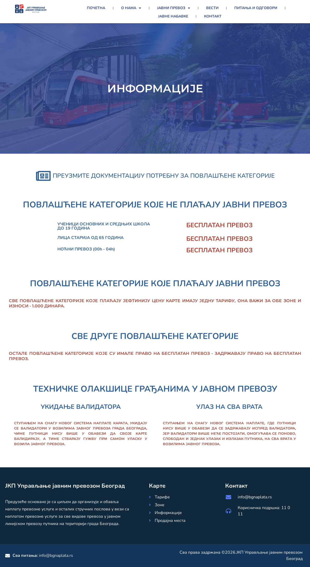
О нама (131, 8)
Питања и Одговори (255, 7)
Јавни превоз (173, 8)
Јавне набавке (173, 16)
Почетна (96, 7)
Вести (212, 7)
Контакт (213, 16)
